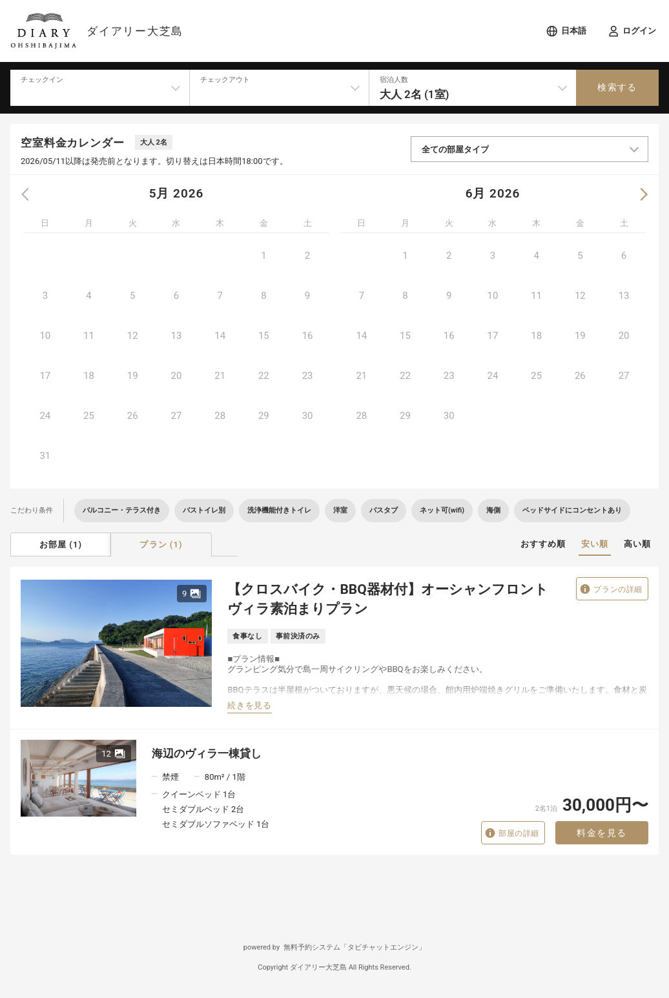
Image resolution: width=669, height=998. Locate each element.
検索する (617, 87)
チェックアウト (225, 80)
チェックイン (42, 80)
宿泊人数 (394, 80)
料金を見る (601, 833)
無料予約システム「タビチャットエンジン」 (354, 947)
